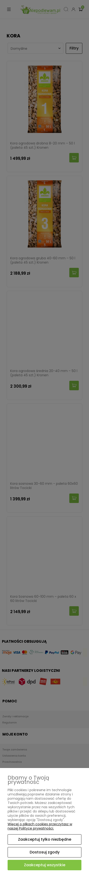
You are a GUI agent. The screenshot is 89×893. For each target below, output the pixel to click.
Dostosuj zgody (45, 852)
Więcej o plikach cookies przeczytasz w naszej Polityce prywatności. (40, 826)
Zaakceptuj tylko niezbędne (44, 839)
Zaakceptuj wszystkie (44, 865)
